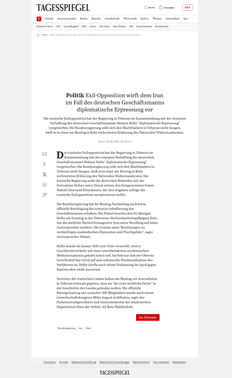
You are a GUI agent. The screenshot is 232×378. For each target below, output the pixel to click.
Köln (88, 328)
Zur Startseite (148, 317)
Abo (187, 7)
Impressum (49, 362)
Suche (149, 7)
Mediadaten (179, 362)
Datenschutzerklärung (83, 362)
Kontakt (63, 362)
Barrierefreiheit (141, 362)
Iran (81, 328)
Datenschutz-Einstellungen (114, 362)
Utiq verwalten (161, 362)
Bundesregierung (66, 328)
